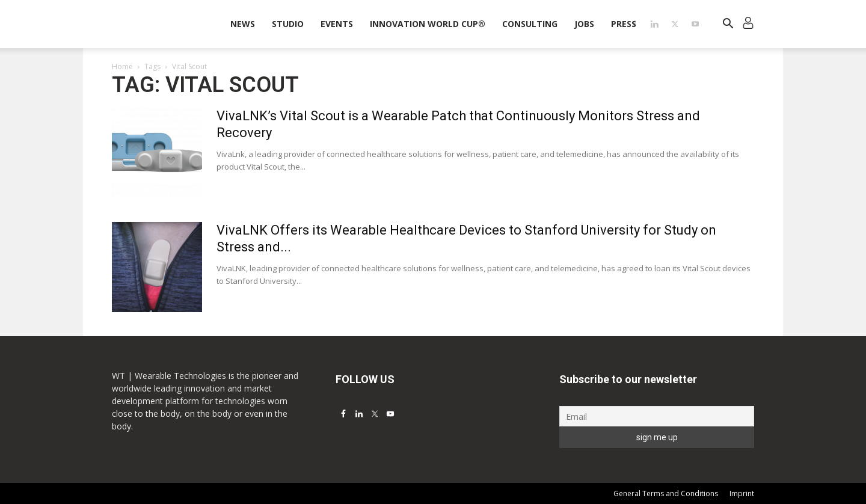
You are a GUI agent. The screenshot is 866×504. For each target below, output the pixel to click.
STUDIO (288, 23)
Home (122, 66)
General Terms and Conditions (665, 493)
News (242, 23)
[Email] (656, 416)
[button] (727, 25)
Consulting (529, 23)
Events (337, 23)
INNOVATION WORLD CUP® (427, 23)
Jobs (584, 23)
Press (623, 23)
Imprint (741, 493)
